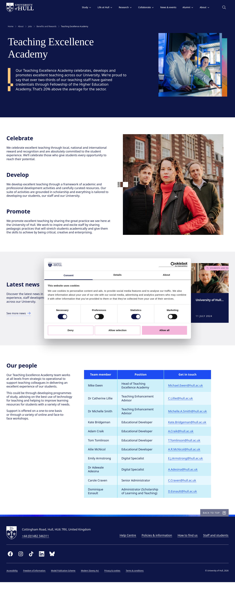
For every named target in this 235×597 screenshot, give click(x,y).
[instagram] (22, 568)
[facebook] (12, 568)
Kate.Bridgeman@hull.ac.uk (188, 433)
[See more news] (21, 319)
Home (10, 26)
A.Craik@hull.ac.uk (182, 442)
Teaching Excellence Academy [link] (74, 26)
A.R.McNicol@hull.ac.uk (185, 460)
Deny (71, 330)
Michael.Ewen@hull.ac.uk (186, 396)
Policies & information (155, 549)
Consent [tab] (69, 275)
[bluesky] (53, 568)
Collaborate (145, 7)
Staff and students (214, 549)
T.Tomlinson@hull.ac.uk (185, 451)
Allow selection (118, 330)
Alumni (186, 7)
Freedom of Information (36, 584)
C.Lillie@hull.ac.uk (181, 409)
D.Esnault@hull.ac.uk (183, 502)
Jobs (30, 26)
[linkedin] (43, 568)
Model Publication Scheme (64, 584)
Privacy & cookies (114, 584)
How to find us (186, 549)
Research (124, 7)
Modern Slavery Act (91, 584)
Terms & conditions (136, 584)
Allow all (164, 330)
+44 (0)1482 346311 (37, 550)
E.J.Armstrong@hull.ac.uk (186, 469)
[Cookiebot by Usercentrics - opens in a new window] (173, 264)
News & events (167, 7)
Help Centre (126, 549)
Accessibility (13, 584)
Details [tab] (117, 275)
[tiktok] (33, 568)
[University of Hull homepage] (21, 7)
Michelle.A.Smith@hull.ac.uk (188, 422)
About (203, 7)
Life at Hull (103, 7)
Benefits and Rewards (46, 26)
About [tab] (166, 275)
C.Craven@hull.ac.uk (183, 491)
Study (85, 7)
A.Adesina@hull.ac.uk (184, 480)
